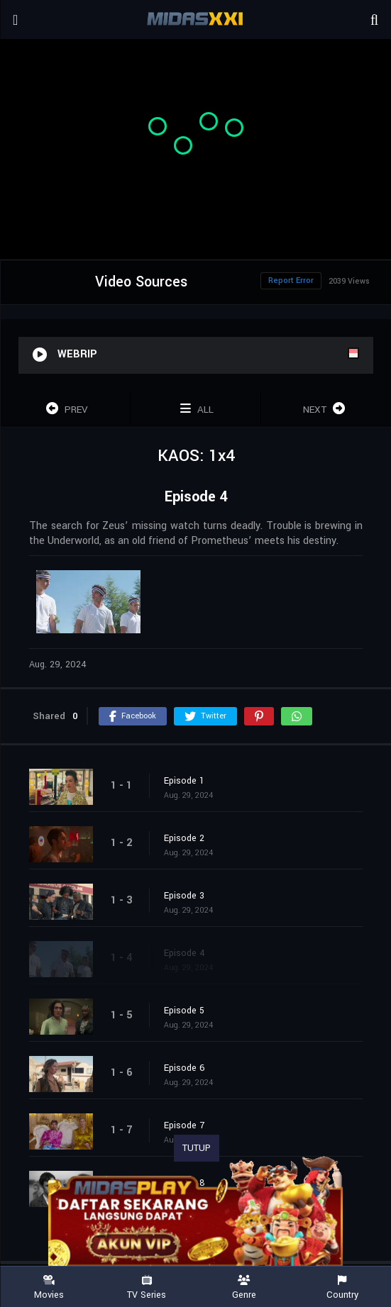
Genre (245, 1287)
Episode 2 (184, 838)
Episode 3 (184, 895)
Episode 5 (184, 1010)
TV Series (147, 1287)
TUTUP (196, 1148)
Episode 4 (184, 953)
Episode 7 (184, 1125)
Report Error (291, 280)
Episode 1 (184, 780)
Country (342, 1287)
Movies (49, 1287)
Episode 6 (184, 1068)
